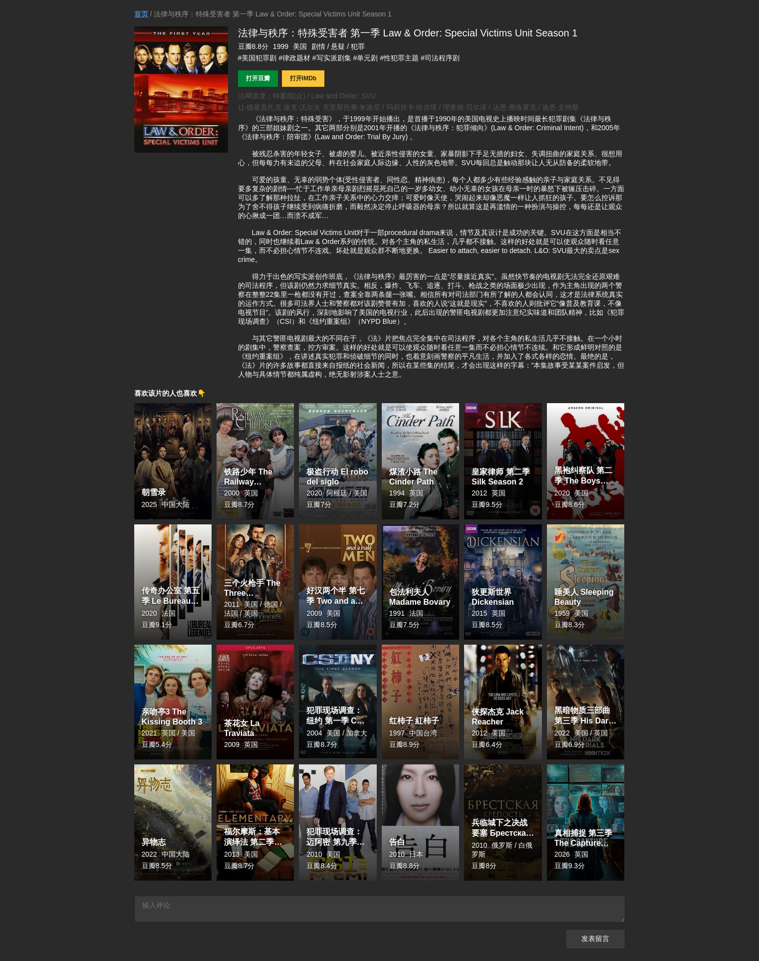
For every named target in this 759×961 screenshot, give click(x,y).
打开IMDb (303, 78)
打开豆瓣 (258, 78)
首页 (141, 14)
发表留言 (595, 941)
